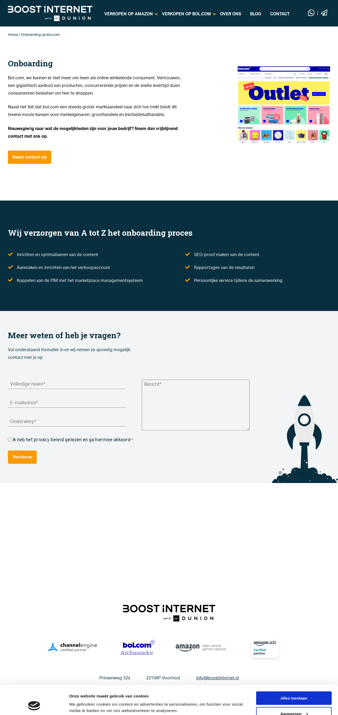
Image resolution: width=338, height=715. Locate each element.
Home (13, 35)
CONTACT (280, 14)
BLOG (255, 14)
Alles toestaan (293, 671)
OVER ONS (230, 14)
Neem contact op (29, 157)
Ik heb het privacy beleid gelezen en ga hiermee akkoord (72, 440)
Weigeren (294, 702)
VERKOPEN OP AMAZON (128, 14)
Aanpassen (294, 686)
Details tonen (81, 698)
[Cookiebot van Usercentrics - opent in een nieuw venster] (34, 705)
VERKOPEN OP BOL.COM (186, 14)
